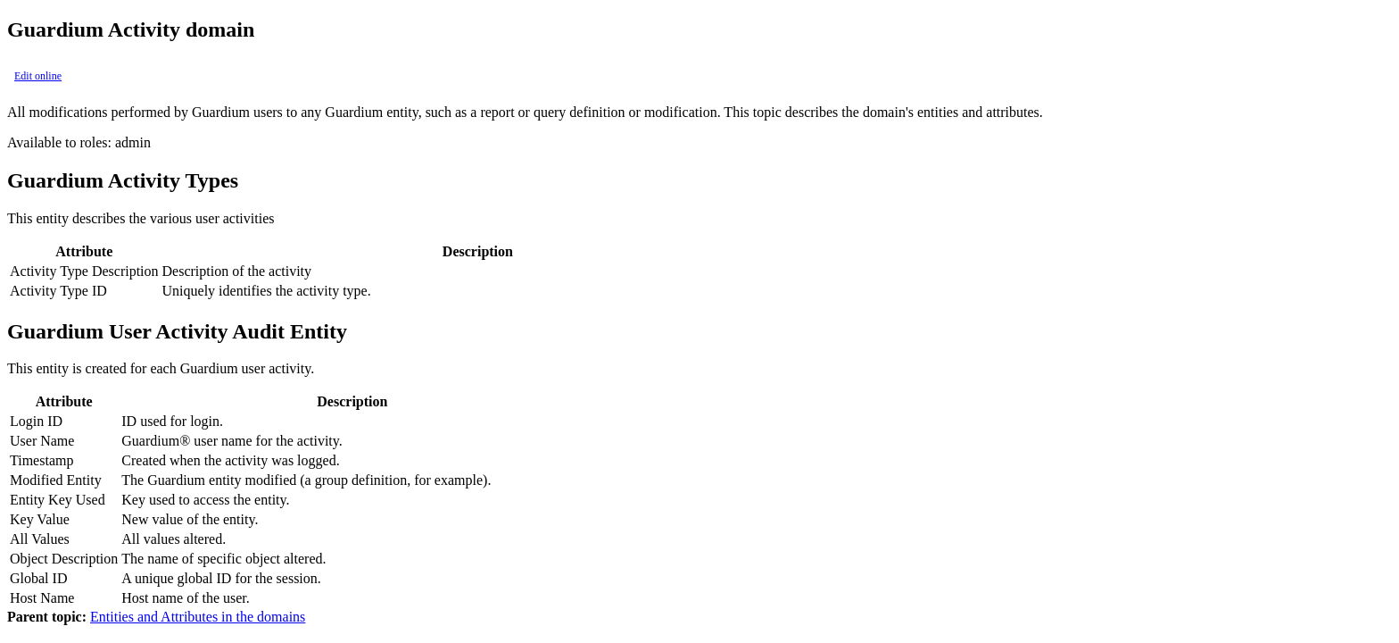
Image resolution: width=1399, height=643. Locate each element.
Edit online (38, 76)
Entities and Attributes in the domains (197, 616)
